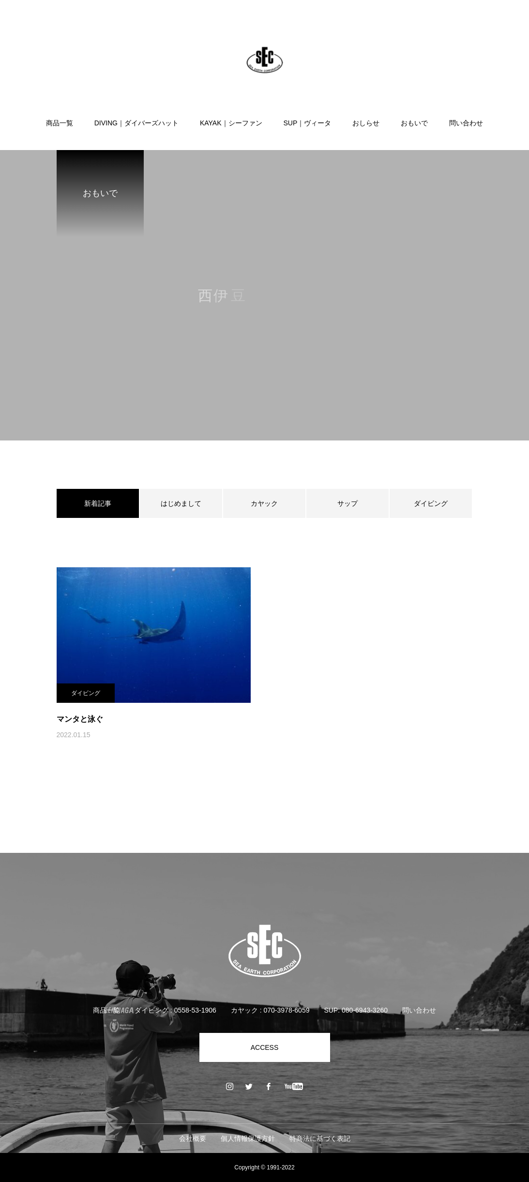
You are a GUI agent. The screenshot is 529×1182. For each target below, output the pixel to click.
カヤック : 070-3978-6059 (270, 1010)
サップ (347, 503)
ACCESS (265, 1047)
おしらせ (365, 123)
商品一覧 (59, 123)
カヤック (264, 503)
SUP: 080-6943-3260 (356, 1010)
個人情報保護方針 (248, 1138)
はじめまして (181, 503)
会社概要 (192, 1138)
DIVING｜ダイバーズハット (136, 123)
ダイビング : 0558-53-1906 (175, 1010)
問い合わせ (466, 123)
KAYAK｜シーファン (231, 123)
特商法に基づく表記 (319, 1138)
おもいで (414, 123)
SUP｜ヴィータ (308, 123)
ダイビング (431, 503)
